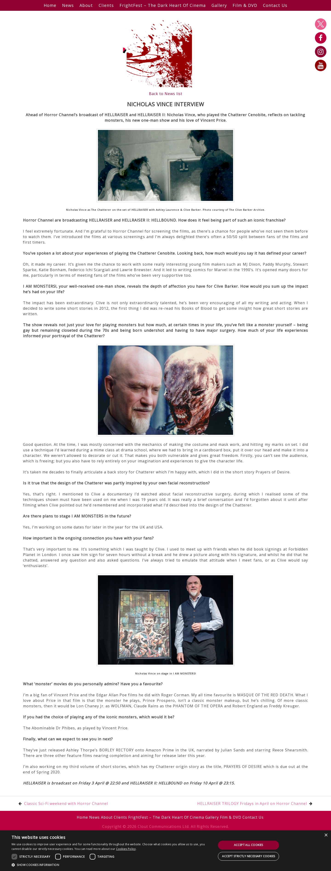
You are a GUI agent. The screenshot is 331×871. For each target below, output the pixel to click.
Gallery (219, 5)
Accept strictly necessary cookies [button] (248, 856)
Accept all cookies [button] (248, 845)
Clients (106, 5)
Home (50, 5)
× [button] (326, 835)
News (68, 5)
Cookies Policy (126, 849)
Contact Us (275, 5)
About (86, 5)
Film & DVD (245, 5)
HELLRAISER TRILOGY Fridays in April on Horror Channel (252, 803)
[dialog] (165, 850)
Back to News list (165, 93)
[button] (110, 865)
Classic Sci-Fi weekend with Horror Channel (66, 803)
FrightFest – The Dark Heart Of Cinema (163, 5)
